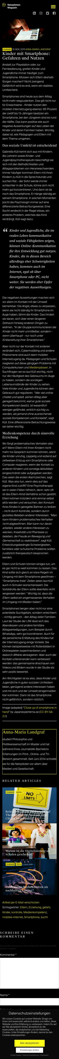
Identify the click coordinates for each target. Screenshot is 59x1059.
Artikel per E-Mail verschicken (20, 902)
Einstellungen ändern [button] (29, 1050)
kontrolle (16, 912)
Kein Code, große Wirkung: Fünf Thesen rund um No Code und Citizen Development (28, 815)
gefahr (46, 907)
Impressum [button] (44, 1055)
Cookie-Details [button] (16, 1055)
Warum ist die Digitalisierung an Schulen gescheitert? (28, 852)
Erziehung (35, 907)
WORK (19, 792)
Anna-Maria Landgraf (38, 49)
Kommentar (8, 955)
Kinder (6, 912)
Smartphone (31, 917)
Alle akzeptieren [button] (29, 1043)
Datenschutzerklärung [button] (31, 1055)
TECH (18, 864)
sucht (44, 917)
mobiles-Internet (12, 917)
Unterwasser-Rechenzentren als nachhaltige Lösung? (27, 888)
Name (4, 995)
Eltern (23, 907)
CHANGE (7, 50)
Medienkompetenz (35, 912)
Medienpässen (38, 367)
